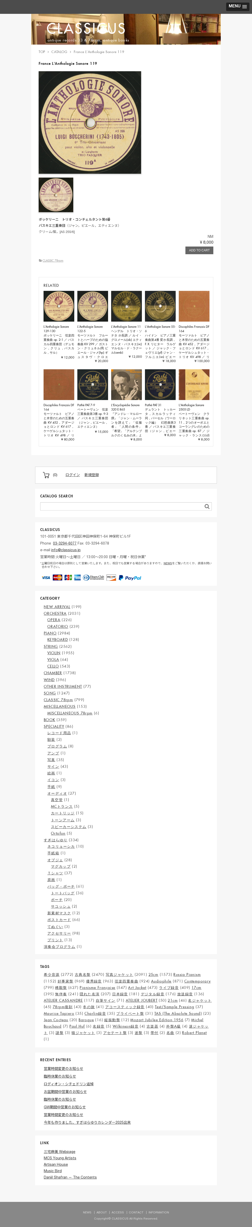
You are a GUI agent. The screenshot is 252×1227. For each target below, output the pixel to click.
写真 (51, 760)
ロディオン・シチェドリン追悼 (69, 1084)
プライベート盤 (130, 1013)
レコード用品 (59, 733)
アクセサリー (59, 933)
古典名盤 (83, 974)
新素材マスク (59, 913)
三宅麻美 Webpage (59, 1152)
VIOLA (53, 659)
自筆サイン (106, 1000)
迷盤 (139, 1032)
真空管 (57, 799)
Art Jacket (137, 987)
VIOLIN (53, 653)
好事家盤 (66, 981)
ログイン (73, 475)
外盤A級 (173, 1026)
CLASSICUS (87, 28)
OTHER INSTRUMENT (63, 686)
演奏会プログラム (59, 946)
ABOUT (102, 1212)
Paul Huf (77, 1026)
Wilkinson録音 (126, 1026)
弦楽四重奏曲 (126, 981)
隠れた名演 (89, 994)
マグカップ (61, 866)
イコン (53, 780)
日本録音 (120, 994)
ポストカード (59, 919)
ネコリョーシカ (61, 846)
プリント (55, 940)
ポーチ (57, 899)
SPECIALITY (54, 726)
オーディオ (57, 793)
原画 (51, 879)
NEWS (168, 563)
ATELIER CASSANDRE (63, 1000)
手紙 (51, 786)
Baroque (86, 1020)
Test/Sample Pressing (174, 1007)
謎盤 (60, 1032)
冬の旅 (89, 1007)
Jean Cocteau (56, 1020)
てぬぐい (55, 926)
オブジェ (55, 860)
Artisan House (56, 1165)
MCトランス (62, 806)
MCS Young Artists (60, 1158)
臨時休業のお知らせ (60, 1077)
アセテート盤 (115, 1032)
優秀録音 (94, 981)
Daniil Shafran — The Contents (70, 1178)
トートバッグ (63, 893)
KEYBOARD (57, 639)
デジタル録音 (152, 994)
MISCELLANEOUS (60, 706)
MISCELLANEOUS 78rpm (70, 713)
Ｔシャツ (55, 873)
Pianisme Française (97, 987)
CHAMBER (53, 673)
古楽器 (152, 1026)
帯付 (155, 1032)
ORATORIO (57, 626)
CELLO (53, 666)
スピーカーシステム (69, 826)
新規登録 (92, 475)
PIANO (50, 633)
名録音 (98, 1026)
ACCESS (118, 1212)
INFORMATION (159, 1212)
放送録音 (185, 994)
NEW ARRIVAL (57, 607)
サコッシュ (61, 906)
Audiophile (161, 981)
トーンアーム (63, 820)
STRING (51, 646)
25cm (154, 974)
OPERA (53, 620)
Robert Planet (194, 1032)
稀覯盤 (61, 987)
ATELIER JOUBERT (142, 1000)
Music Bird (53, 1171)
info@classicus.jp (66, 550)
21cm (173, 1000)
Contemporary (197, 981)
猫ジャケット (83, 1032)
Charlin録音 (95, 1013)
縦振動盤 (112, 1020)
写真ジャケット (119, 974)
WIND (49, 680)
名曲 (170, 1032)
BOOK (49, 720)
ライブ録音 (169, 987)
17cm (197, 987)
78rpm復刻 (63, 1007)
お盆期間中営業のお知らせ (65, 1092)
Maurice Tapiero (59, 1013)
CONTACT (136, 1212)
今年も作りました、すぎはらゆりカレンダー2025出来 (87, 1123)
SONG (50, 693)
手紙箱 (53, 853)
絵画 (51, 773)
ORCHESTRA (55, 613)
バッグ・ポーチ (61, 886)
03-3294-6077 (65, 544)
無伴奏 (61, 994)
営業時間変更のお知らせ (63, 1069)
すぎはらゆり (55, 840)
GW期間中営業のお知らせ (65, 1107)
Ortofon (58, 833)
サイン (53, 766)
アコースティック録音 (125, 1007)
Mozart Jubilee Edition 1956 (156, 1020)
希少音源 (52, 974)
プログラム (57, 746)
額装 (51, 739)
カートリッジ (63, 813)
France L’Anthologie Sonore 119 (99, 52)
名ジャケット (200, 1000)
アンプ (53, 753)
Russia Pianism (187, 974)
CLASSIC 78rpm (53, 260)
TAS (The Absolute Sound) (178, 1013)
